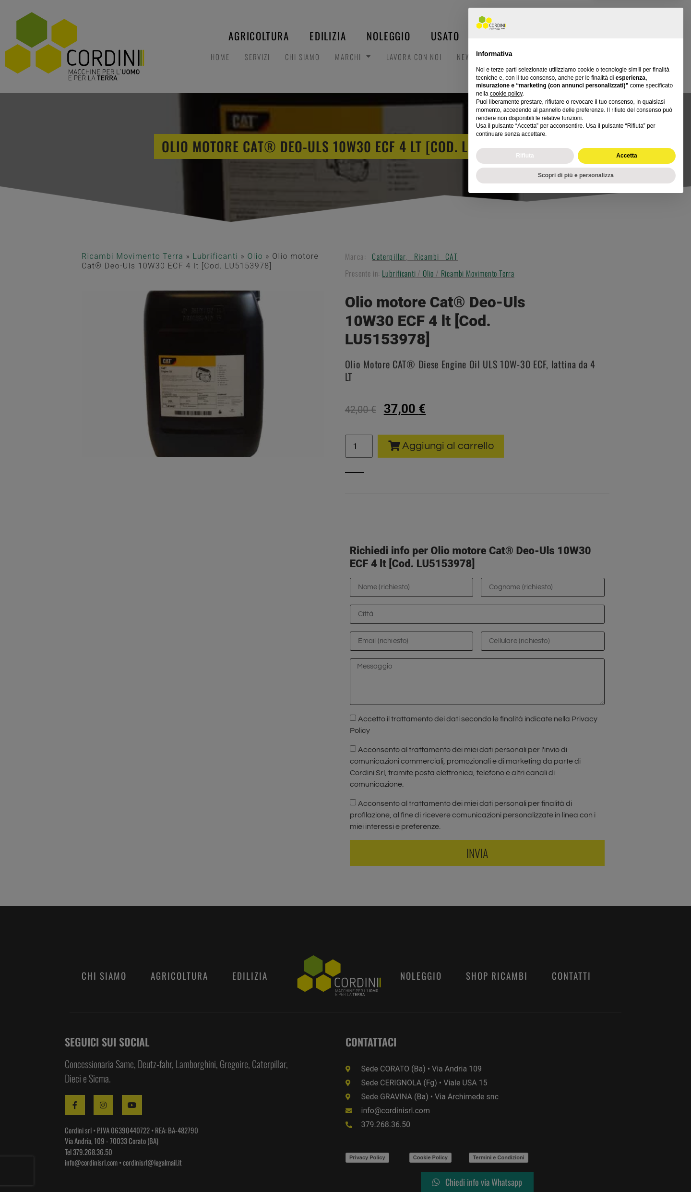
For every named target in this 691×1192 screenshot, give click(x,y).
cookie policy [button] (506, 1085)
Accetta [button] (626, 1146)
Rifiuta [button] (525, 1146)
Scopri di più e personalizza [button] (576, 1166)
